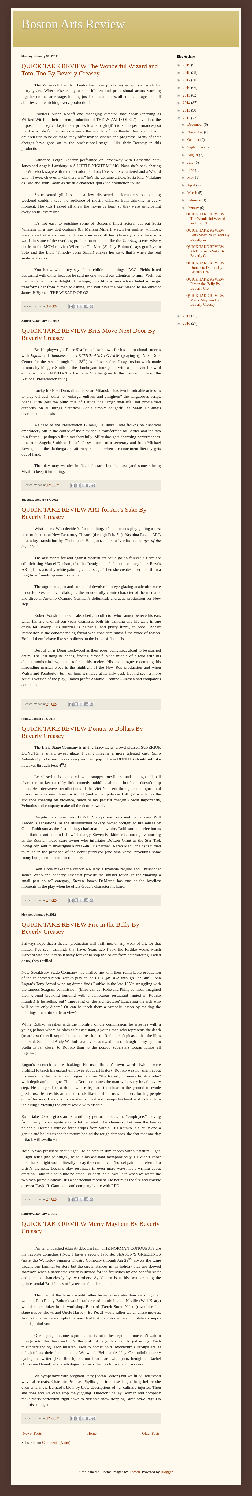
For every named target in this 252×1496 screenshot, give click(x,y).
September (195, 147)
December (195, 125)
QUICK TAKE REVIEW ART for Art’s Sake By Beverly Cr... (205, 251)
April (191, 185)
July (190, 162)
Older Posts (151, 1434)
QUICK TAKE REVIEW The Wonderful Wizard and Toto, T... (205, 218)
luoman (134, 1472)
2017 (187, 80)
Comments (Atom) (56, 1443)
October (193, 140)
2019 (187, 65)
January (193, 208)
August (193, 155)
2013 (187, 110)
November (195, 132)
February (194, 200)
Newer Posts (32, 1434)
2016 (187, 88)
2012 (187, 118)
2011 (187, 316)
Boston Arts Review (73, 24)
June (191, 170)
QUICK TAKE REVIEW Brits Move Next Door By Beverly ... (207, 235)
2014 (187, 103)
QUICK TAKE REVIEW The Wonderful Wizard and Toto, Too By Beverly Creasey (89, 70)
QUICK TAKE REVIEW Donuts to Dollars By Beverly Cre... (205, 267)
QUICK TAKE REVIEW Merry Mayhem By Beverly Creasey (205, 300)
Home (92, 1434)
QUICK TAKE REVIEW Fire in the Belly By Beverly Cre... (205, 283)
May (191, 177)
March (192, 193)
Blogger (166, 1472)
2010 (187, 324)
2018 (187, 73)
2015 (187, 95)
